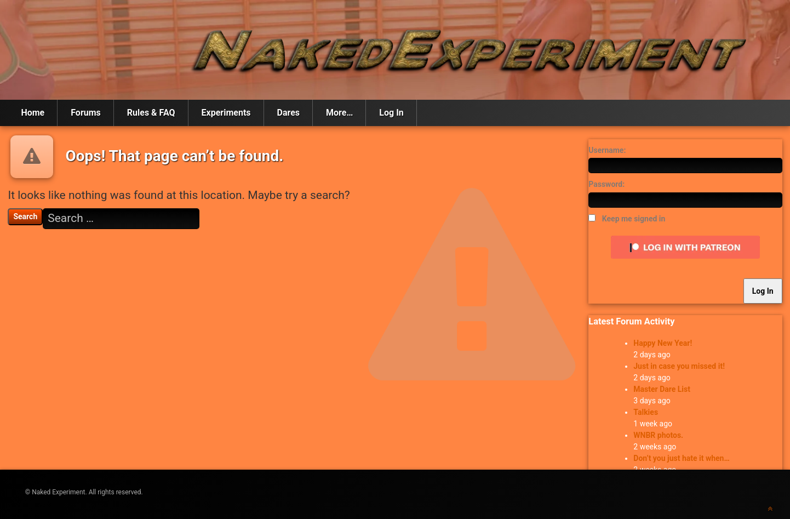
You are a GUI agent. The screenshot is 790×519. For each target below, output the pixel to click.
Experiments (226, 112)
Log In (391, 112)
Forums (86, 112)
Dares (288, 112)
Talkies (645, 412)
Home (32, 112)
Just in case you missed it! (679, 366)
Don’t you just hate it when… (681, 458)
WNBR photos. (658, 435)
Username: (607, 150)
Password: (606, 184)
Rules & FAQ (151, 112)
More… (339, 112)
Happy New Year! (662, 343)
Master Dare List (661, 389)
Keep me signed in (634, 218)
